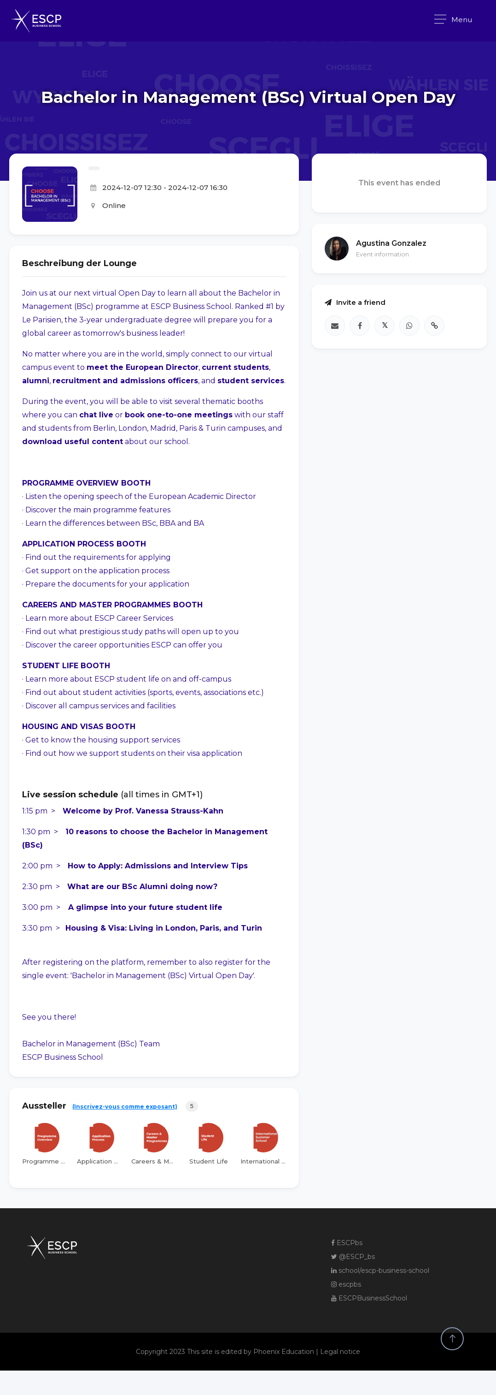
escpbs (346, 1284)
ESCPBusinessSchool (369, 1298)
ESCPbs (346, 1243)
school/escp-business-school (380, 1270)
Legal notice (340, 1352)
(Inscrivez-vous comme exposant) (124, 1106)
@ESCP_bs (353, 1257)
